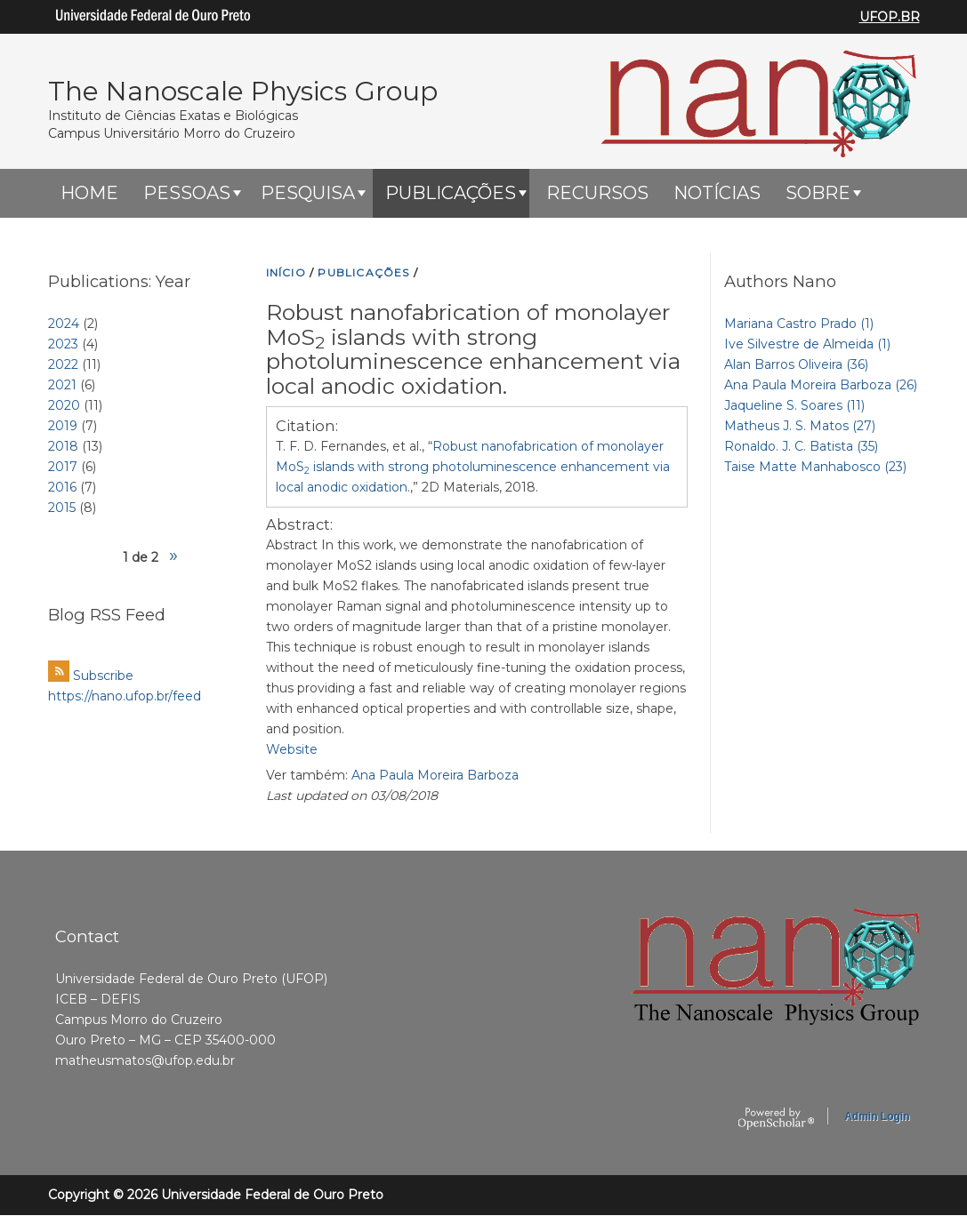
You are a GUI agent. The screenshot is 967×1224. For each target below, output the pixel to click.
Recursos (597, 193)
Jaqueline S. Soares (794, 405)
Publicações (450, 193)
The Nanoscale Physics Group (243, 91)
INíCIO (286, 272)
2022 (63, 364)
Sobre (818, 193)
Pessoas (186, 193)
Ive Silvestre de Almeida (807, 344)
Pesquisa (308, 193)
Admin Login (876, 1116)
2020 (64, 405)
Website (292, 749)
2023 (63, 344)
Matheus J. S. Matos (799, 426)
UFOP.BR (889, 17)
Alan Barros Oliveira (796, 364)
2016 (62, 487)
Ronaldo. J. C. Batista (801, 446)
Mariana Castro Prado (799, 324)
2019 (62, 426)
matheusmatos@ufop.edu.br (145, 1060)
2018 (63, 446)
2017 (62, 467)
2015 (62, 508)
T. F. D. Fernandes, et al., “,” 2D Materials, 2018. (473, 466)
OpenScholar (776, 1119)
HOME (89, 193)
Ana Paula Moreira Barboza (435, 775)
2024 (63, 324)
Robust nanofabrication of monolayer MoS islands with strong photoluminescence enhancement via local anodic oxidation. (473, 466)
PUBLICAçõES (363, 272)
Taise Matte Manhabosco (815, 467)
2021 (62, 385)
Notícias (717, 193)
